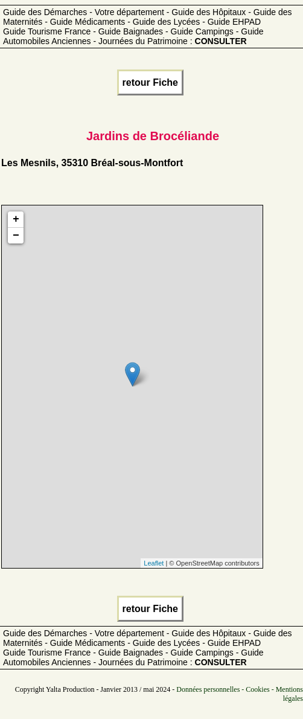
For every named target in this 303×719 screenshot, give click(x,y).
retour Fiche (150, 82)
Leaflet (154, 563)
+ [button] (16, 219)
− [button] (16, 235)
